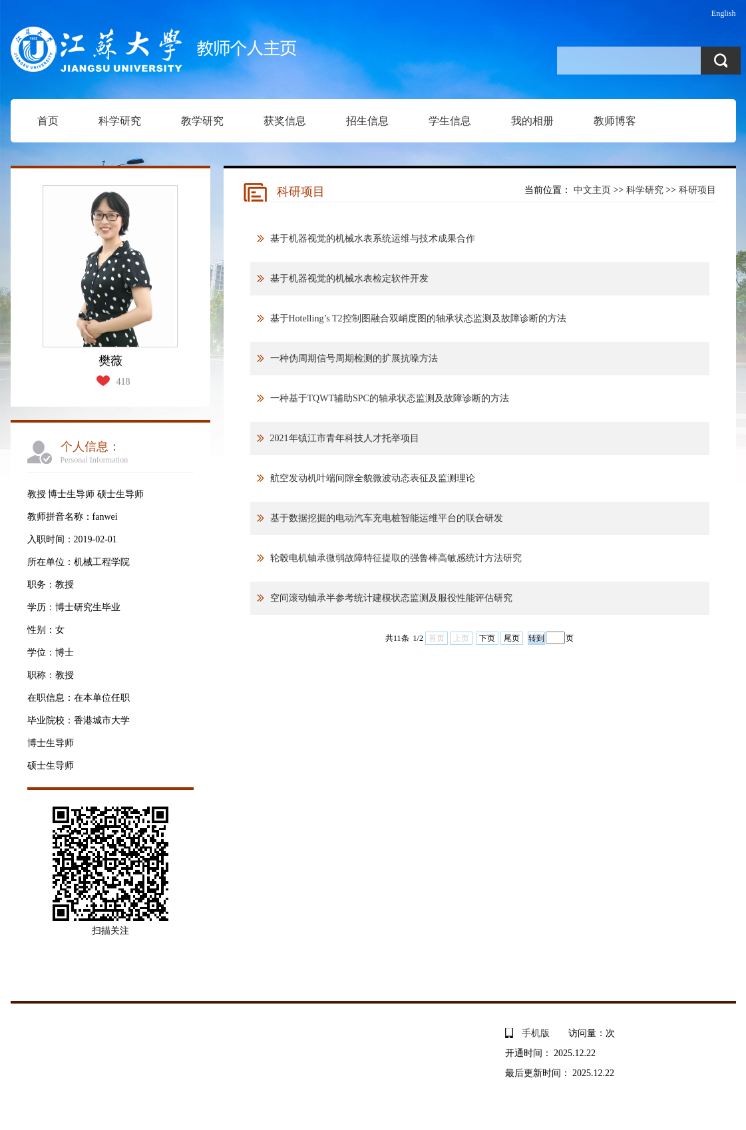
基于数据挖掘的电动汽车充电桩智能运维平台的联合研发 (386, 518)
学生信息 (450, 120)
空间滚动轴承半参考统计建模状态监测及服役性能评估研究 (391, 598)
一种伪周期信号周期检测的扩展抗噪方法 (354, 358)
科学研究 (119, 120)
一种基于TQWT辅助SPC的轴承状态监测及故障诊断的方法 (389, 398)
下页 (487, 638)
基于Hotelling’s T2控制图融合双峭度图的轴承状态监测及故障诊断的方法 (418, 318)
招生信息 (367, 120)
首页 (48, 120)
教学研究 (202, 120)
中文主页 (592, 190)
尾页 (512, 638)
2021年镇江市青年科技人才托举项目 (344, 438)
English (723, 13)
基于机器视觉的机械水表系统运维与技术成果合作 (372, 239)
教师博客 (615, 120)
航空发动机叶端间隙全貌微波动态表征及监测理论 (372, 478)
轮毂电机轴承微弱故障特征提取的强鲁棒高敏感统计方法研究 (396, 558)
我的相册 (532, 120)
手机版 (536, 1033)
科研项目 (697, 190)
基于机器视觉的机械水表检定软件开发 (349, 278)
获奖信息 (285, 120)
